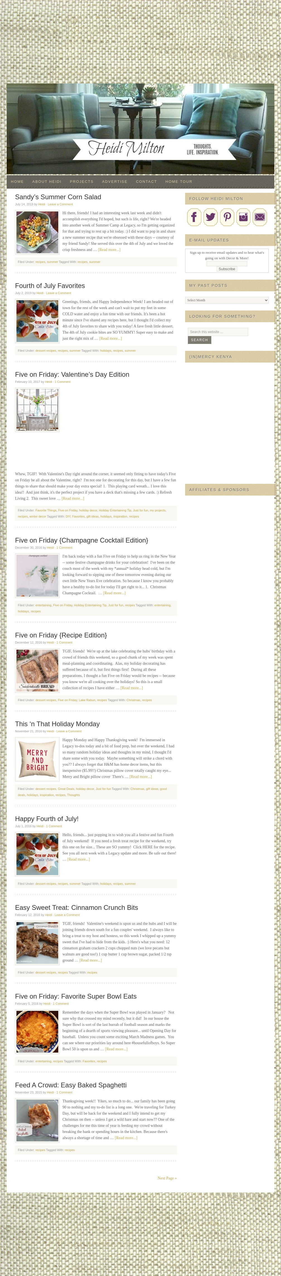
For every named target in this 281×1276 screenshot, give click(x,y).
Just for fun (140, 510)
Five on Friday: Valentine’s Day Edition (72, 374)
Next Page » (167, 1178)
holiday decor (88, 510)
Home (17, 181)
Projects (82, 181)
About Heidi (47, 181)
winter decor (38, 516)
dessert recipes (45, 350)
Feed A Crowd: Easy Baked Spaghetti (71, 1085)
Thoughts (73, 795)
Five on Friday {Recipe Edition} (61, 635)
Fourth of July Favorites (50, 285)
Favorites (78, 516)
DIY (68, 516)
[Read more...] (109, 250)
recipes (40, 261)
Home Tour (179, 181)
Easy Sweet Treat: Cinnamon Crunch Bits (76, 907)
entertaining (43, 605)
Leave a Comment (60, 204)
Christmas (133, 700)
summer (52, 261)
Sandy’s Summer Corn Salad (58, 197)
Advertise (114, 181)
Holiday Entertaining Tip (115, 510)
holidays (105, 350)
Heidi (41, 204)
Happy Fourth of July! (47, 818)
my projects (158, 510)
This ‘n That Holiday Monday (57, 724)
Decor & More (140, 94)
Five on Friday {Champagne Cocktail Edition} (81, 540)
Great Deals (66, 788)
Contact (146, 181)
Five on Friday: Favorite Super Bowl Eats (76, 996)
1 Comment (63, 381)
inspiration (120, 516)
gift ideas (92, 516)
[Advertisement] (140, 42)
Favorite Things (46, 510)
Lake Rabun (87, 700)
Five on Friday (67, 510)
